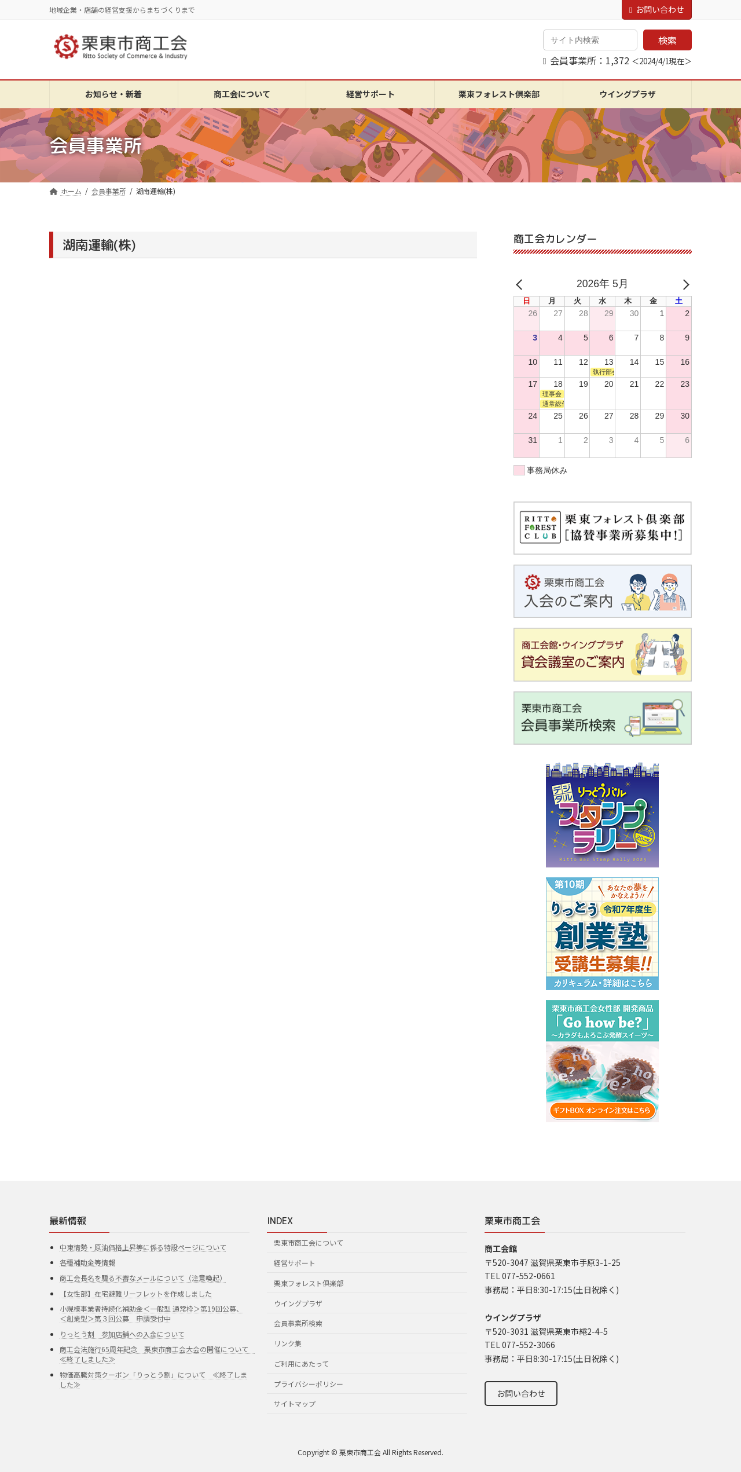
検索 (667, 40)
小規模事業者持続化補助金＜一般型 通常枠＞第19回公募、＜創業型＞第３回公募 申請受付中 (151, 1313)
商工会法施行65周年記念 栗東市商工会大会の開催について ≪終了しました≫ (157, 1354)
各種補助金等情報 (87, 1262)
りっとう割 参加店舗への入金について (122, 1334)
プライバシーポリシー (308, 1384)
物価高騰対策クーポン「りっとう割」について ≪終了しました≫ (153, 1379)
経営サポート (295, 1263)
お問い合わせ (656, 9)
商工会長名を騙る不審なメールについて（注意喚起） (143, 1278)
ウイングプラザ (298, 1303)
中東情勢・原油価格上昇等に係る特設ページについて (143, 1247)
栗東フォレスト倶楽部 (308, 1283)
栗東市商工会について (308, 1242)
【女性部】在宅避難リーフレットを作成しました (136, 1293)
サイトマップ (295, 1403)
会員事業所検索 (298, 1323)
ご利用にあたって (301, 1363)
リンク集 (288, 1343)
